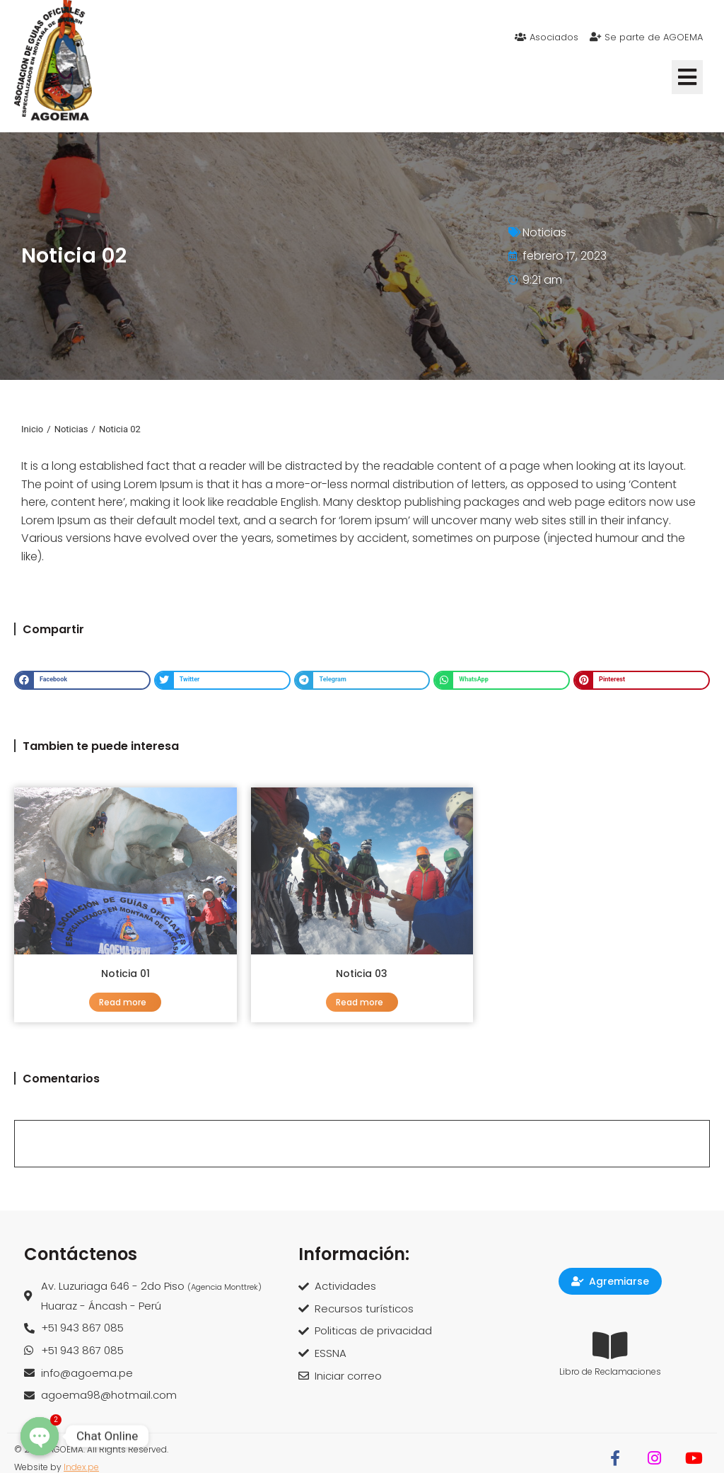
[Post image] (125, 870)
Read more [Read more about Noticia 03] (359, 1002)
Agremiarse (610, 1281)
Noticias (544, 232)
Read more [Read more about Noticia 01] (122, 1002)
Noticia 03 (361, 973)
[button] (687, 77)
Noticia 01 (125, 973)
